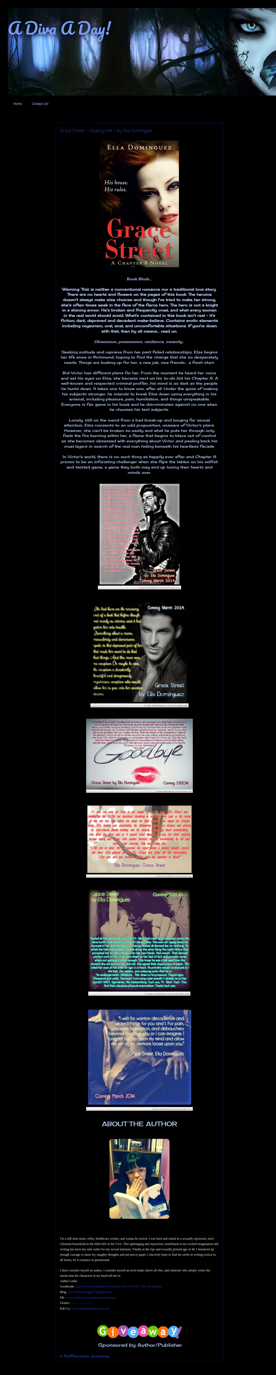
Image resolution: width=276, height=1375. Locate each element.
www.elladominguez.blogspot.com (90, 1292)
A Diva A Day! (59, 28)
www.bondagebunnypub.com (91, 1308)
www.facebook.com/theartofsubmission (91, 1297)
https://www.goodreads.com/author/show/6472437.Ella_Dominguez (119, 1286)
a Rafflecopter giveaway (84, 1356)
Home (17, 104)
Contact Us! (40, 104)
